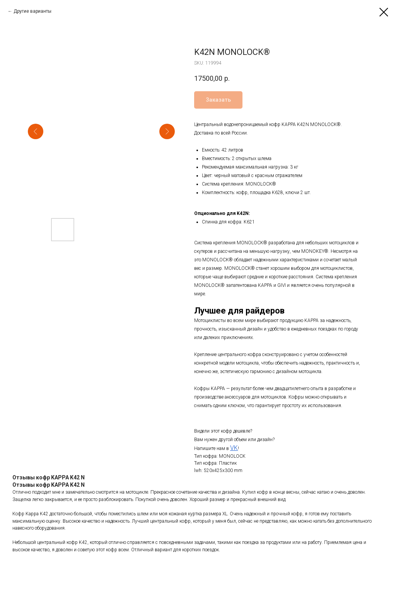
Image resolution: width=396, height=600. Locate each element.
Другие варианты (32, 11)
